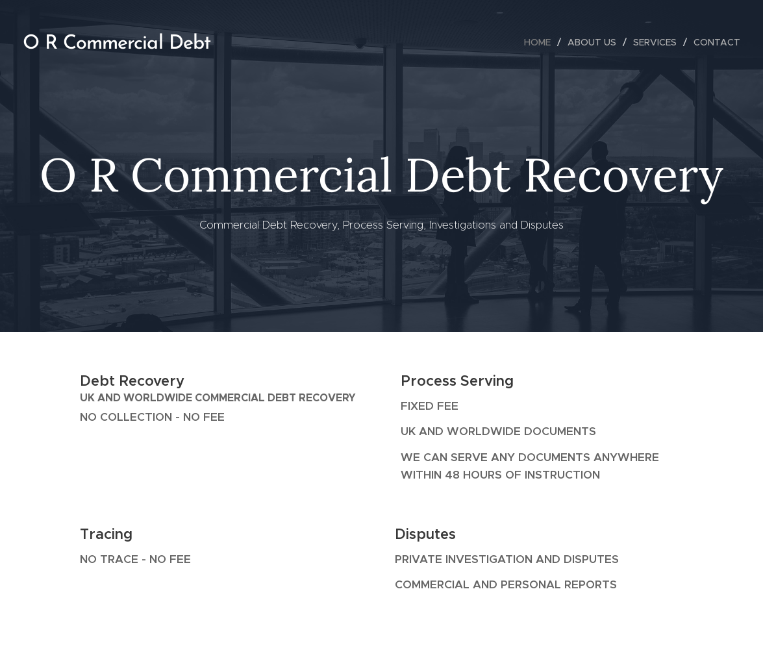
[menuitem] (541, 42)
